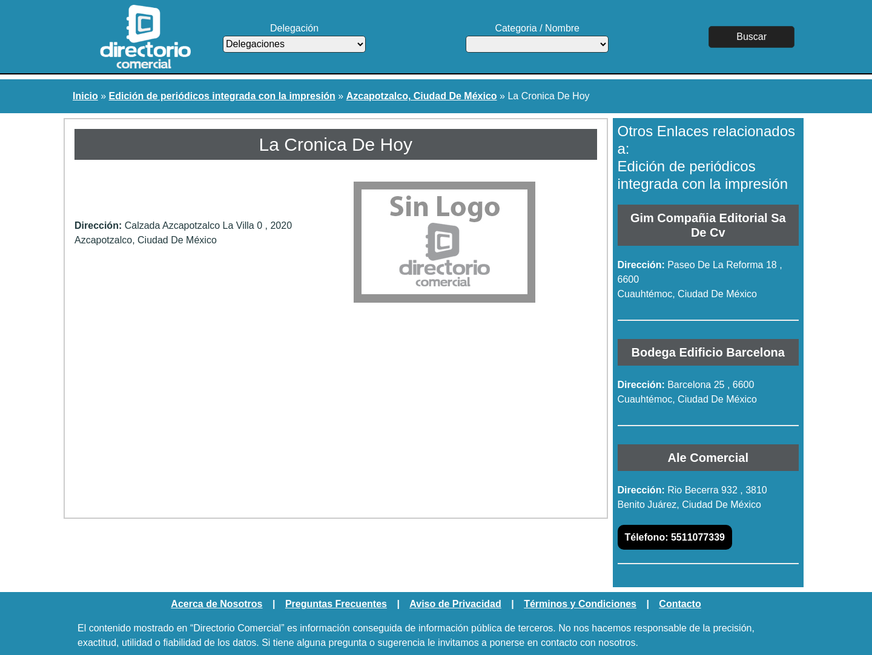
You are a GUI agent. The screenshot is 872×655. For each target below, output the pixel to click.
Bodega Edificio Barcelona (708, 352)
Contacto (680, 604)
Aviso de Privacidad (455, 604)
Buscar (751, 36)
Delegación (294, 38)
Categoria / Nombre (537, 38)
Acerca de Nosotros (216, 604)
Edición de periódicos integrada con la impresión (222, 96)
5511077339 (675, 537)
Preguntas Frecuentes (336, 604)
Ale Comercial (708, 457)
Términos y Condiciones (580, 604)
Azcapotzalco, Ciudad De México (421, 96)
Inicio (85, 96)
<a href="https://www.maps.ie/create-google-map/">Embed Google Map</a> (335, 413)
